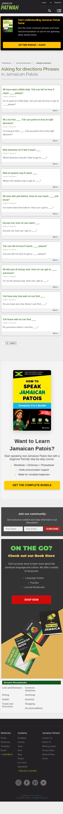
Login (43, 2)
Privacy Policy (48, 750)
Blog (20, 754)
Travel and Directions (23, 63)
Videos (21, 758)
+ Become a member (27, 771)
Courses (21, 742)
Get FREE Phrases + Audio (31, 45)
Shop (20, 746)
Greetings (30, 695)
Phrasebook (6, 63)
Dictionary (5, 742)
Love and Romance (12, 687)
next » (13, 343)
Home (3, 738)
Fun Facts (22, 762)
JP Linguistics (36, 795)
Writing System (49, 746)
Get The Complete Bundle (32, 485)
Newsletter (23, 766)
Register (57, 2)
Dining (5, 695)
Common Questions (30, 689)
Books (3, 750)
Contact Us (47, 738)
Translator (5, 746)
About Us (46, 742)
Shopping (30, 703)
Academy (22, 738)
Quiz (20, 750)
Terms (45, 758)
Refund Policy (48, 754)
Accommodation (34, 708)
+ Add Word (6, 754)
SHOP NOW (31, 599)
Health (5, 699)
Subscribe (52, 529)
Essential (29, 699)
